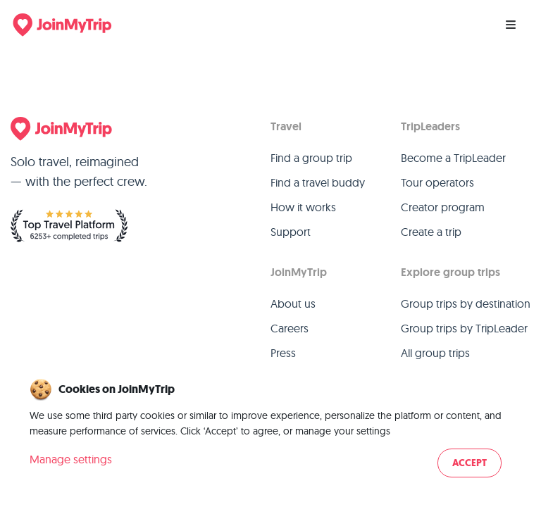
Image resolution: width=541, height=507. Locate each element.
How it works (303, 207)
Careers (289, 328)
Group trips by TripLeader (464, 328)
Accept (469, 463)
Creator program (443, 207)
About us (293, 303)
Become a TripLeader (453, 158)
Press (283, 353)
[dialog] (270, 429)
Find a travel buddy (317, 182)
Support (290, 232)
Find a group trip (311, 158)
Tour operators (437, 182)
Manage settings (71, 459)
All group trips (435, 353)
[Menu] (510, 24)
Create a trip (431, 232)
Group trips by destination (465, 303)
